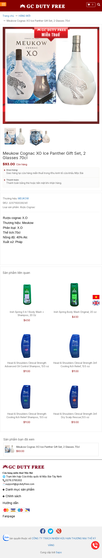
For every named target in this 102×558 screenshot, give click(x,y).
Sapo (59, 552)
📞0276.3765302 (12, 480)
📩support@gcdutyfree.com (18, 484)
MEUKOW (23, 198)
